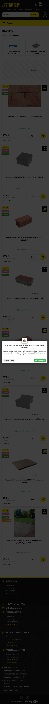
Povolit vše (40, 360)
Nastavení (9, 360)
